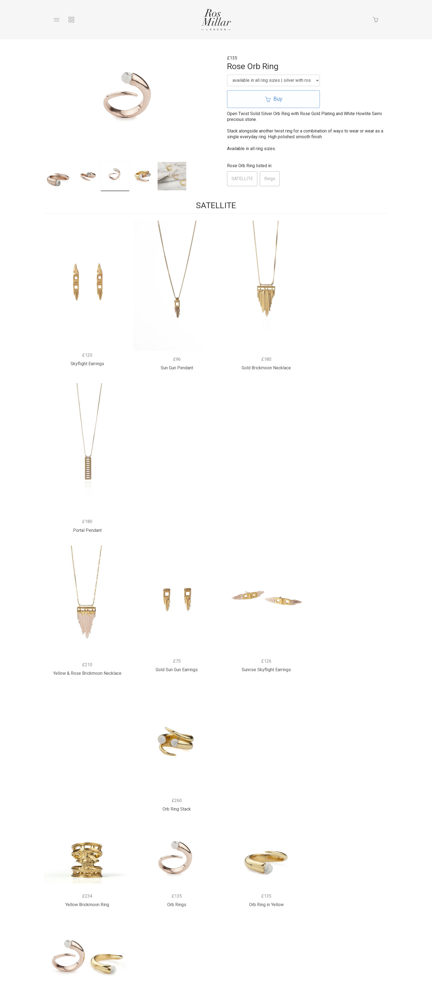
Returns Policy (224, 903)
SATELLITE (242, 178)
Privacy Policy (186, 903)
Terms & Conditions (268, 903)
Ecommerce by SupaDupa (220, 962)
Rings (269, 178)
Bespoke (153, 903)
